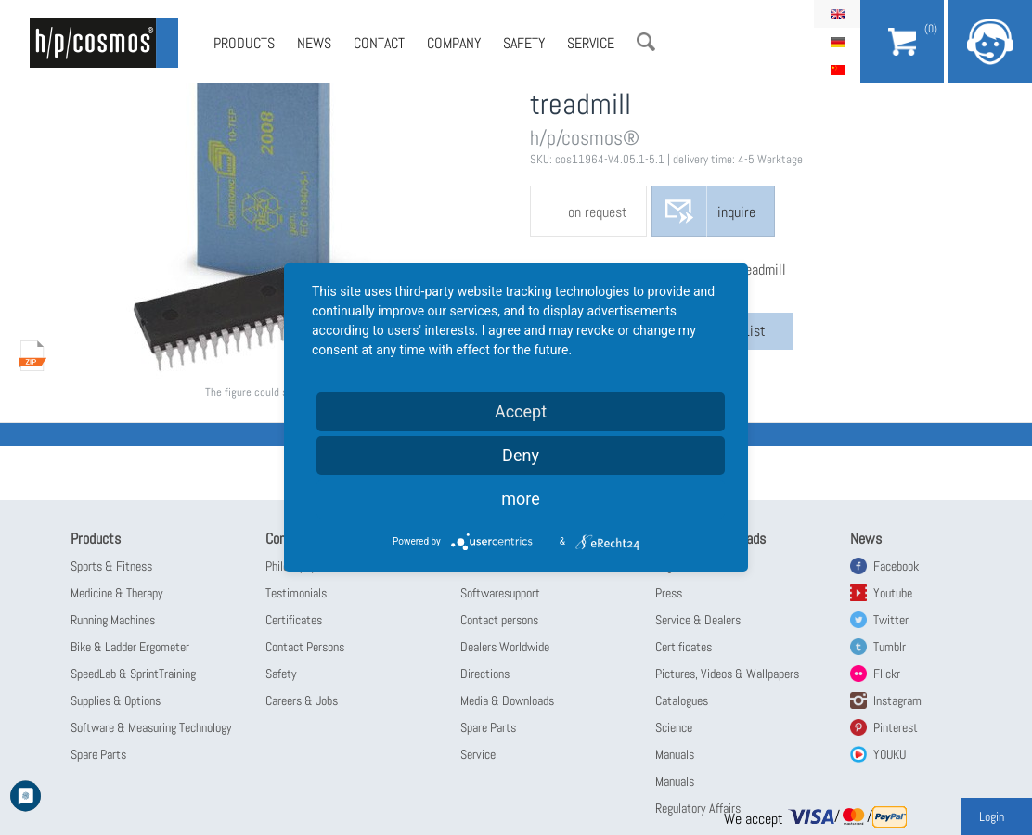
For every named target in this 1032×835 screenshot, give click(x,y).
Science (673, 727)
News (314, 43)
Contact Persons (304, 646)
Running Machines (113, 619)
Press (668, 592)
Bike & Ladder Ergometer (130, 646)
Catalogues (681, 700)
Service (590, 43)
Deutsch (837, 42)
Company (454, 43)
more (520, 498)
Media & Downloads (507, 700)
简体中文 (837, 70)
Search (645, 42)
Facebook (896, 566)
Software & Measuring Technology (151, 727)
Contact (379, 43)
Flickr (886, 673)
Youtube (892, 592)
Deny (520, 455)
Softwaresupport (500, 592)
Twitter (891, 619)
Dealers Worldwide (504, 646)
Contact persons (499, 619)
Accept (521, 411)
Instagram (897, 700)
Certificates (293, 619)
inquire (736, 212)
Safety (524, 43)
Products (244, 43)
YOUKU (889, 754)
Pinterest (895, 727)
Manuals (674, 754)
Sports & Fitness (111, 566)
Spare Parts (98, 754)
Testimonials (296, 592)
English (837, 14)
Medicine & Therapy (117, 592)
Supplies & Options (116, 700)
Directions (485, 673)
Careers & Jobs (301, 700)
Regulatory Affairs (698, 808)
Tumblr (889, 646)
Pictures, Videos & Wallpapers (727, 673)
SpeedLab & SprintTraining (133, 673)
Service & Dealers (698, 619)
